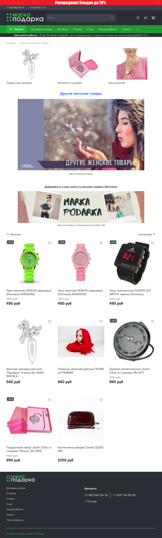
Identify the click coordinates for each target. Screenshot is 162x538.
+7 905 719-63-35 (124, 495)
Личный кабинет (107, 29)
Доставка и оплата (41, 29)
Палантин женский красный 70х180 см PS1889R (81, 370)
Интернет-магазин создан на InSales (25, 533)
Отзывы (77, 29)
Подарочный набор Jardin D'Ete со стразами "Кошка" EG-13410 (28, 449)
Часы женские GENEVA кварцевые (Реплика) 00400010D (80, 292)
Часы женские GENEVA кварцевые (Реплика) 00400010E (28, 292)
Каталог (16, 29)
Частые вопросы (14, 520)
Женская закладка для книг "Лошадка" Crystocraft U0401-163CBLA (25, 372)
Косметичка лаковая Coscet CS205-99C (81, 449)
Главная (10, 43)
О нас (90, 29)
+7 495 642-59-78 (15, 7)
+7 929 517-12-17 (38, 7)
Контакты (62, 29)
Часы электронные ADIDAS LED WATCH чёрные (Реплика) (130, 292)
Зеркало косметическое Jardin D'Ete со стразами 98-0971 (129, 370)
